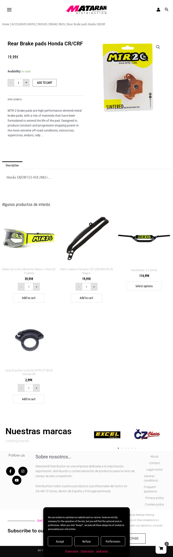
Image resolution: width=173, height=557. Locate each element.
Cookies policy (154, 504)
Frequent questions (150, 489)
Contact (154, 463)
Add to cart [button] (29, 298)
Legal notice (102, 551)
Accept (60, 541)
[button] (167, 9)
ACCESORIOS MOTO (23, 24)
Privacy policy (71, 551)
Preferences (113, 541)
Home (5, 24)
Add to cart (44, 83)
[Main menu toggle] (9, 9)
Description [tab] (12, 165)
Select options (144, 286)
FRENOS (42, 24)
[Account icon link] (158, 10)
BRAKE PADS (57, 24)
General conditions (151, 478)
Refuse (86, 541)
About (154, 456)
